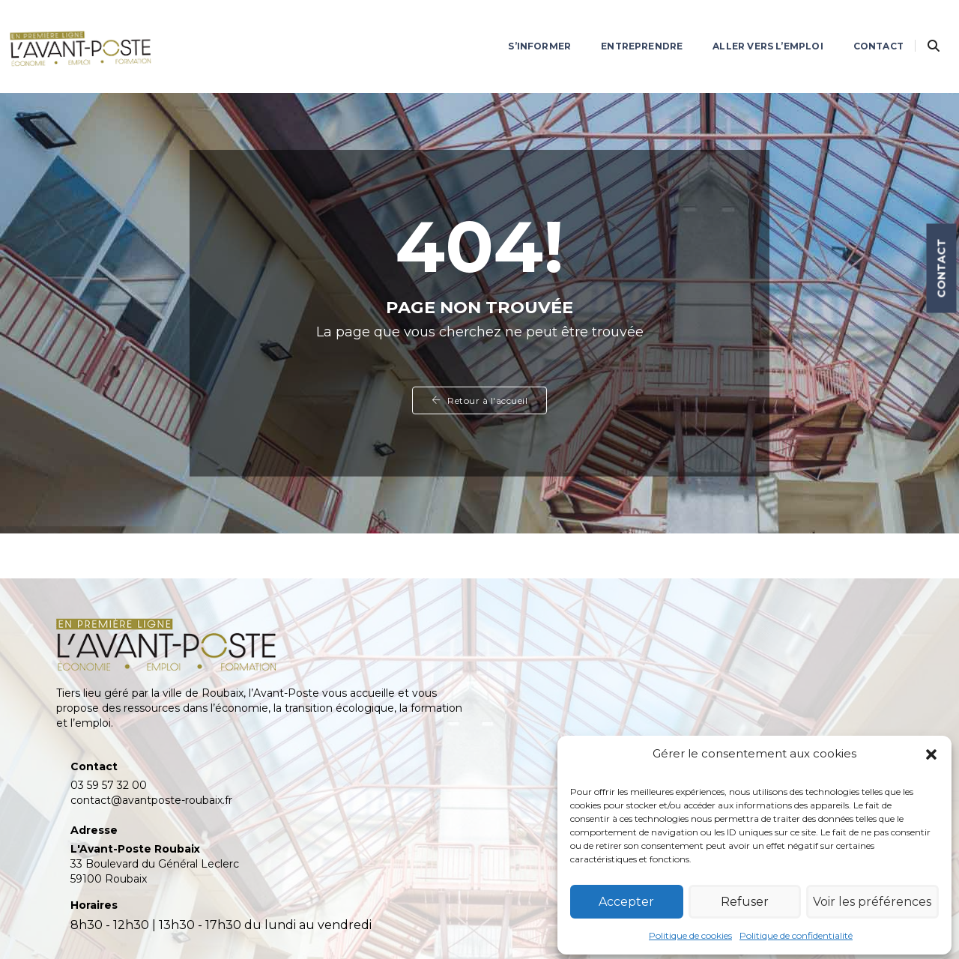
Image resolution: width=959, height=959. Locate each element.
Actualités (756, 655)
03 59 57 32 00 (334, 654)
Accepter (627, 897)
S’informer (519, 26)
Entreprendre (622, 26)
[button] (929, 756)
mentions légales (242, 929)
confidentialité (334, 929)
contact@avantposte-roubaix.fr (377, 669)
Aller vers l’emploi (748, 26)
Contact (859, 26)
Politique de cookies (690, 931)
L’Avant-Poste (767, 637)
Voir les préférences (871, 897)
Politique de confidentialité (796, 931)
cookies (401, 929)
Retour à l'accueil (479, 417)
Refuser (744, 897)
